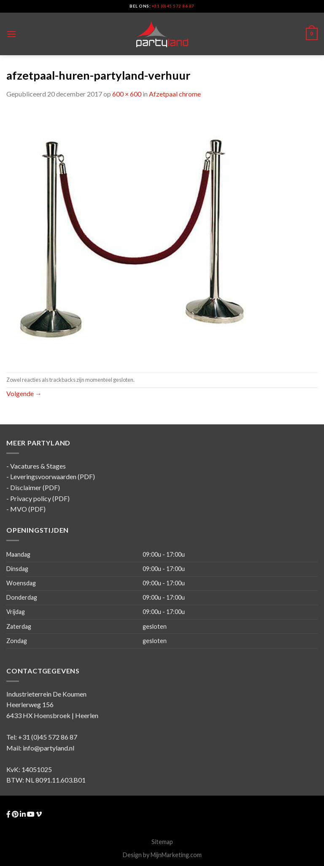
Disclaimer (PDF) (35, 487)
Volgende (24, 393)
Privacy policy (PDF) (40, 498)
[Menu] (11, 34)
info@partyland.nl (48, 748)
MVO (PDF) (28, 509)
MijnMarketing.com (176, 854)
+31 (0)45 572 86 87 (173, 6)
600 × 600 (126, 94)
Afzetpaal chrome (175, 94)
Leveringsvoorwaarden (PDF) (52, 476)
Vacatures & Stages (38, 466)
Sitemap (162, 841)
